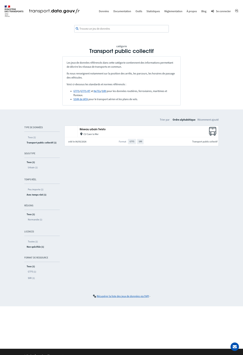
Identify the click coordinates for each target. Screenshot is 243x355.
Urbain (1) (33, 167)
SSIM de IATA (80, 99)
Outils (139, 11)
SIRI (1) (31, 278)
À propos (192, 11)
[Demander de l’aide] (235, 346)
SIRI (104, 91)
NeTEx (97, 91)
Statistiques (153, 11)
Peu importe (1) (35, 189)
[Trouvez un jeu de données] (121, 28)
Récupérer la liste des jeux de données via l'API (123, 296)
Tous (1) (32, 137)
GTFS (76, 91)
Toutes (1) (33, 241)
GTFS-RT (85, 91)
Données (104, 11)
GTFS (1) (32, 271)
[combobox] (121, 28)
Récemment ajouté (208, 119)
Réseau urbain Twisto (93, 129)
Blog (203, 11)
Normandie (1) (35, 219)
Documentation (122, 11)
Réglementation (173, 11)
